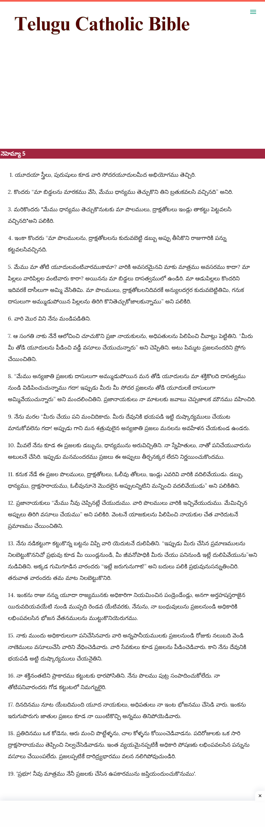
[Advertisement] (132, 103)
